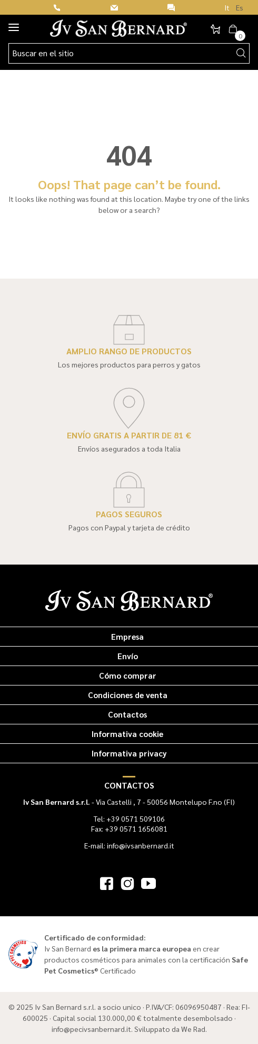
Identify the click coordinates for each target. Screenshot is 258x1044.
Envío (127, 656)
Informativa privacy (129, 753)
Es (239, 7)
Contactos (127, 714)
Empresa (127, 636)
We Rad (193, 1028)
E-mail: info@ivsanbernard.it (129, 845)
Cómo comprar (127, 675)
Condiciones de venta (127, 695)
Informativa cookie (127, 734)
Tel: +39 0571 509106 (129, 818)
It (227, 7)
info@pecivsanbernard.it (91, 1028)
